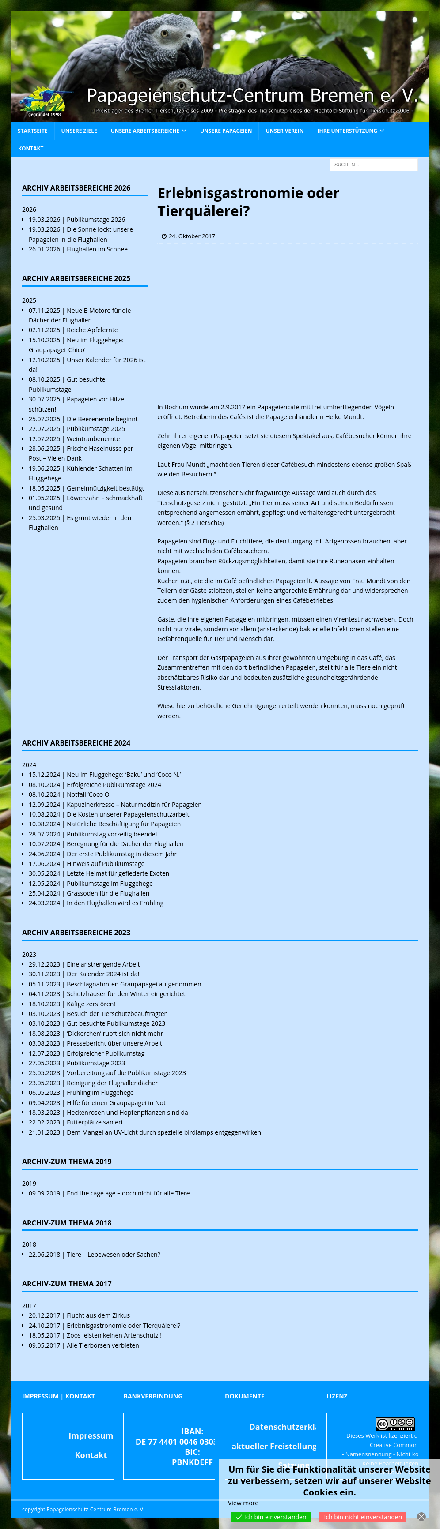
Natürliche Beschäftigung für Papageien (124, 824)
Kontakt (30, 148)
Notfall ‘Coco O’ (88, 794)
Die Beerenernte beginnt (102, 419)
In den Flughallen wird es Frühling (115, 903)
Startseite (33, 131)
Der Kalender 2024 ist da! (103, 974)
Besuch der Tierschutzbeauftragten (117, 1013)
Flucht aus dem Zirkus (98, 1315)
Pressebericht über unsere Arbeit (114, 1043)
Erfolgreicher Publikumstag (105, 1053)
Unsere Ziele (79, 131)
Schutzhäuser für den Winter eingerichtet (126, 993)
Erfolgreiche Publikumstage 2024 (114, 784)
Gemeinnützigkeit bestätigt (105, 488)
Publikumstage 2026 (96, 219)
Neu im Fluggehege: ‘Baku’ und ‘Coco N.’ (124, 774)
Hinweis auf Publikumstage (105, 863)
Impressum (90, 1435)
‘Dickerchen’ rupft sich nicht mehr (115, 1033)
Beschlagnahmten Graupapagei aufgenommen (134, 984)
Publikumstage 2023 (96, 1063)
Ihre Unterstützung (347, 131)
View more (243, 1503)
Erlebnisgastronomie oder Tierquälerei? (123, 1325)
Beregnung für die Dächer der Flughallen (125, 843)
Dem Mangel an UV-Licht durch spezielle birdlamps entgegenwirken (164, 1132)
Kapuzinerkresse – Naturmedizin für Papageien (134, 804)
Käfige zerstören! (91, 1004)
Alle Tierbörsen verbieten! (103, 1345)
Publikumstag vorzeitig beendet (112, 834)
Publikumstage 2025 (96, 428)
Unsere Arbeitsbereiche (145, 131)
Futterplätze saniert (95, 1122)
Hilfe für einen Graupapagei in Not (116, 1102)
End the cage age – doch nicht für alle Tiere (128, 1193)
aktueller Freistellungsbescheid (293, 1446)
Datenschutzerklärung (293, 1426)
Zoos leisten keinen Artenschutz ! (114, 1335)
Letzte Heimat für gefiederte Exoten (118, 873)
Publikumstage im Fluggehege (110, 883)
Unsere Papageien (226, 131)
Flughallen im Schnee (97, 249)
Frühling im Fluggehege (100, 1092)
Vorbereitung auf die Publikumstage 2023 (126, 1072)
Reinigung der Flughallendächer (112, 1083)
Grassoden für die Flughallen (108, 893)
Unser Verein (284, 131)
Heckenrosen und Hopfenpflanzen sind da (127, 1112)
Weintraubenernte (93, 439)
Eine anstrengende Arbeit (103, 964)
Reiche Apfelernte (92, 330)
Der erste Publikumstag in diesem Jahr (122, 854)
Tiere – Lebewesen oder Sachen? (113, 1254)
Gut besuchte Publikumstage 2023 (116, 1023)
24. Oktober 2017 (192, 236)
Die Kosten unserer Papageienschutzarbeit (128, 814)
